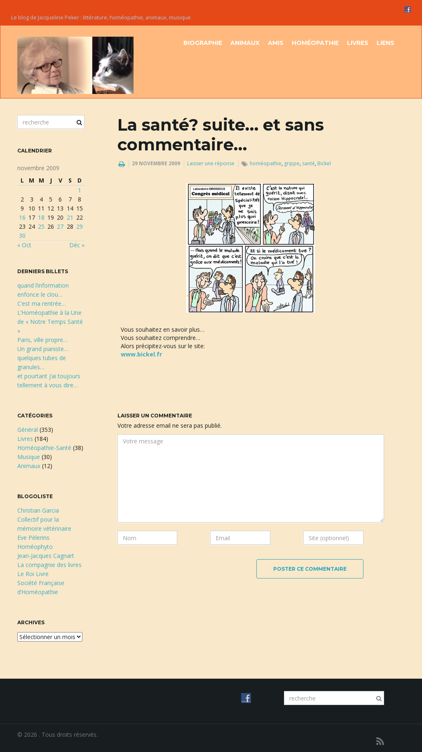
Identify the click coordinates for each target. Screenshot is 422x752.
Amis (276, 43)
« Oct (24, 245)
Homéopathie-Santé (44, 448)
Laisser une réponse (210, 163)
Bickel (324, 163)
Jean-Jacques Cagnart (45, 556)
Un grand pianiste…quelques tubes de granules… (42, 358)
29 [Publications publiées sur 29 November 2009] (79, 226)
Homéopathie (315, 43)
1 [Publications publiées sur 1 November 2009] (79, 190)
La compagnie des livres (49, 565)
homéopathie (265, 163)
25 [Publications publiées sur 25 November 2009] (41, 226)
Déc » (76, 245)
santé (308, 163)
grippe (292, 163)
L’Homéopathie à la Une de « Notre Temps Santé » (50, 322)
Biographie (202, 43)
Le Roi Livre (33, 574)
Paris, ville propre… (42, 340)
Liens (385, 43)
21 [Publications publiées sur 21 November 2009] (70, 217)
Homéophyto (35, 547)
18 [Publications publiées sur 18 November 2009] (41, 217)
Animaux (245, 43)
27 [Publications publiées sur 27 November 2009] (60, 226)
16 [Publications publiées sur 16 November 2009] (22, 217)
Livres (357, 43)
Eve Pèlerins (33, 537)
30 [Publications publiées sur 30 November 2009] (22, 235)
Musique (28, 457)
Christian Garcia (38, 510)
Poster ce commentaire (310, 569)
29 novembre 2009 (156, 163)
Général (27, 429)
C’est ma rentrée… (41, 303)
